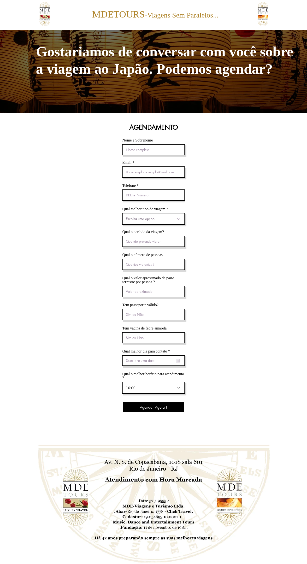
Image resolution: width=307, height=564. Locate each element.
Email (126, 162)
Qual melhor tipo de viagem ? (145, 209)
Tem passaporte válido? (140, 305)
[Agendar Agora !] (153, 407)
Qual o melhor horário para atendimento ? (153, 376)
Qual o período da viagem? (143, 232)
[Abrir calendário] (178, 361)
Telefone (129, 186)
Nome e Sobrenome (137, 140)
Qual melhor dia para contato (147, 351)
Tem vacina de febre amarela (144, 328)
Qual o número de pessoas (142, 255)
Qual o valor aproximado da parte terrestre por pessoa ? (148, 280)
